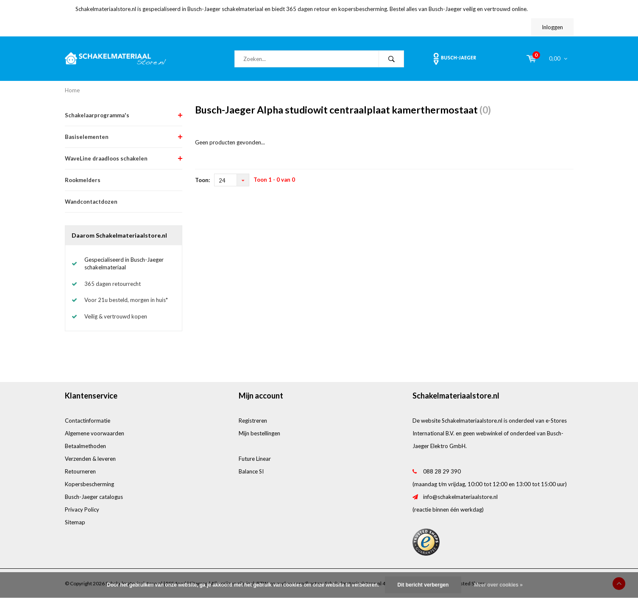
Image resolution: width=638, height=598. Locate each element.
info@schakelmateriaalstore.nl (460, 496)
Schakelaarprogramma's (97, 115)
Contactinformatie (87, 420)
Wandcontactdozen (91, 201)
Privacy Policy (82, 509)
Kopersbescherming (89, 484)
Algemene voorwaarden (94, 433)
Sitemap (75, 522)
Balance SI (251, 471)
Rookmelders (82, 180)
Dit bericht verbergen (423, 585)
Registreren (253, 420)
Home (72, 90)
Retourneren (80, 471)
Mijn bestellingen (259, 433)
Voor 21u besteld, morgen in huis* (126, 299)
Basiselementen (87, 136)
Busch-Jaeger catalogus (94, 496)
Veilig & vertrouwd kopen (115, 316)
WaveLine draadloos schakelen (106, 158)
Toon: (202, 180)
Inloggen (552, 27)
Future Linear (255, 458)
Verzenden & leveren (90, 458)
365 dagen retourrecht (112, 283)
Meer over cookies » (498, 585)
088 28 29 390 (442, 471)
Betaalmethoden (85, 446)
